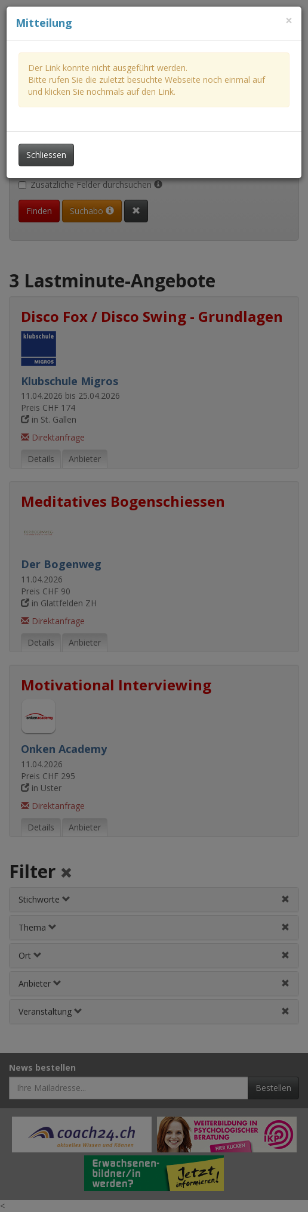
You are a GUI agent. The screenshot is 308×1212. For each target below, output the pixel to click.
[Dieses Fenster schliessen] (288, 20)
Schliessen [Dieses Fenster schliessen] (46, 154)
